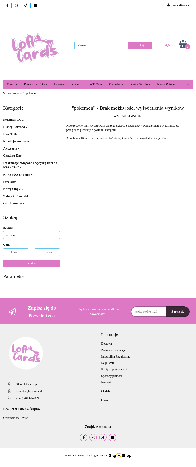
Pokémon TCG (36, 84)
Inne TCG (94, 84)
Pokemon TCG (14, 119)
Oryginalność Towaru (16, 417)
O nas (104, 400)
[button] (109, 335)
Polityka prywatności (114, 369)
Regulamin (107, 363)
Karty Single (140, 84)
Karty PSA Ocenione (18, 174)
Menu (11, 84)
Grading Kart (12, 155)
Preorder (116, 84)
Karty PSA (166, 84)
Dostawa (106, 343)
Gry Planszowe (13, 203)
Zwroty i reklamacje (113, 350)
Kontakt (106, 382)
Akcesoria (11, 148)
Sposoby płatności (112, 376)
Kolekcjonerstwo (16, 141)
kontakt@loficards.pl (29, 391)
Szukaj (31, 263)
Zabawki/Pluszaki (15, 196)
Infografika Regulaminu (115, 356)
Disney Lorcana (66, 84)
